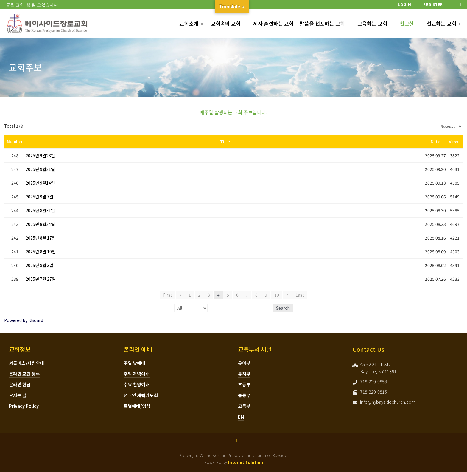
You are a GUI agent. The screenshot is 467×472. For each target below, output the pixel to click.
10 (276, 295)
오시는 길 (18, 395)
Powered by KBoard (23, 320)
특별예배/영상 (137, 406)
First (167, 295)
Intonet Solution (245, 462)
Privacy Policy (24, 406)
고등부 (244, 406)
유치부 (244, 374)
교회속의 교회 (226, 23)
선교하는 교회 (441, 23)
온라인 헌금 (20, 384)
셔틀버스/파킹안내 (26, 363)
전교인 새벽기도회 (141, 395)
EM (241, 417)
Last (299, 295)
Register (433, 4)
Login (404, 4)
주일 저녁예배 (137, 374)
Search (283, 308)
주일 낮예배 (134, 363)
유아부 (244, 363)
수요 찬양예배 (137, 384)
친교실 (407, 23)
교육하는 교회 (372, 23)
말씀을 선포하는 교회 (322, 23)
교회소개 (188, 23)
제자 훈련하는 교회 (273, 23)
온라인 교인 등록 (24, 374)
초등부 (244, 384)
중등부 (244, 395)
